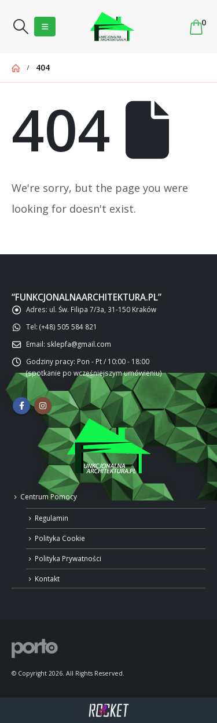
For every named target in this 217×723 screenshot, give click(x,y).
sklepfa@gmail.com (79, 343)
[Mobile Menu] (45, 26)
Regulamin (51, 517)
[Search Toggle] (21, 26)
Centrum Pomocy (48, 496)
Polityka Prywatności (68, 558)
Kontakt (47, 578)
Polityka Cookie (60, 538)
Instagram (43, 405)
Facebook (21, 405)
